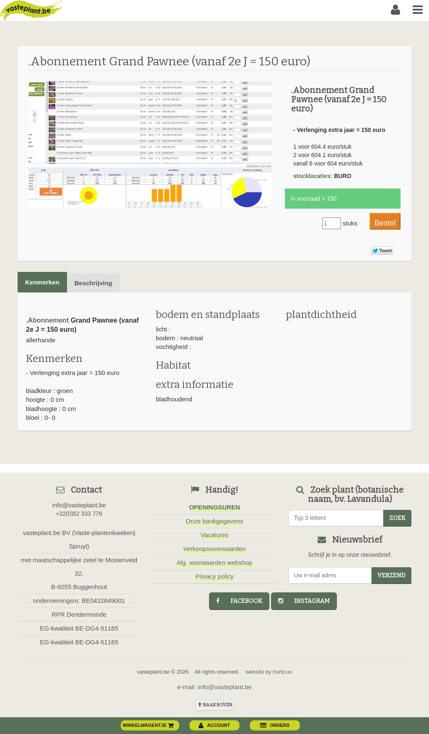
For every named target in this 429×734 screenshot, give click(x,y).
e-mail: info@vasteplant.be (214, 686)
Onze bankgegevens (214, 521)
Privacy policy (214, 576)
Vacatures (214, 534)
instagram (304, 601)
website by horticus (269, 672)
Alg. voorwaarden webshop (215, 562)
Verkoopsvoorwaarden (214, 548)
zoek (397, 518)
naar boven (214, 705)
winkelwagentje (148, 725)
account (214, 725)
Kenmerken (42, 282)
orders (274, 725)
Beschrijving (93, 283)
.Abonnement (47, 320)
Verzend (391, 575)
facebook (239, 601)
